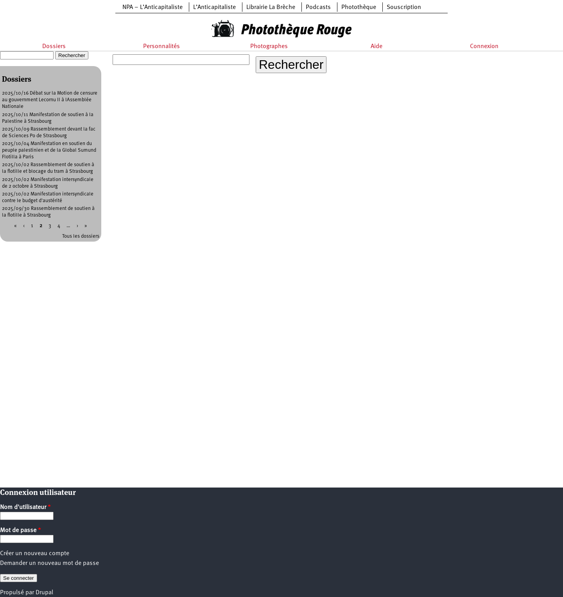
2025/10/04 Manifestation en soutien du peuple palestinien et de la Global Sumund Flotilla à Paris (49, 150)
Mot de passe (20, 530)
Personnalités (161, 46)
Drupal (44, 593)
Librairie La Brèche (270, 7)
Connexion (484, 46)
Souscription (404, 7)
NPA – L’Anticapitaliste (152, 7)
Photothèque (358, 7)
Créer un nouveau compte (34, 553)
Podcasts (318, 7)
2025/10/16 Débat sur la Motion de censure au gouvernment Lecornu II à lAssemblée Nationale (49, 100)
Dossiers (54, 46)
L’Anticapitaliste (214, 7)
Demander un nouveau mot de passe (49, 563)
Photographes (269, 46)
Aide (376, 46)
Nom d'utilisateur (25, 507)
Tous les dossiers (80, 236)
